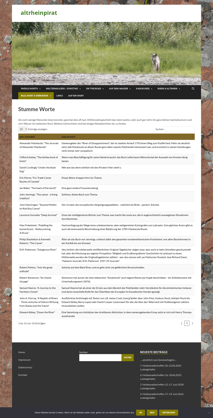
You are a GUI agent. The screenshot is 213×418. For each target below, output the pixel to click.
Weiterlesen (168, 412)
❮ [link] (182, 323)
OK (140, 412)
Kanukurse (143, 88)
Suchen (83, 352)
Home (21, 352)
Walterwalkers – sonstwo (62, 88)
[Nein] (209, 412)
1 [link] (187, 323)
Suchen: (159, 129)
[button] (58, 137)
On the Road (93, 88)
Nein (152, 412)
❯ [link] (192, 323)
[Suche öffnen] (193, 88)
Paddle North (29, 88)
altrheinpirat (39, 13)
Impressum (24, 359)
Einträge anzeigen (37, 129)
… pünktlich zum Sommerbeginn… (158, 359)
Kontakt (22, 374)
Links (59, 95)
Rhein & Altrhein (167, 88)
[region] (106, 53)
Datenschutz (25, 367)
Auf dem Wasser (118, 88)
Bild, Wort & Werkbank (34, 95)
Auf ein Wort (76, 95)
